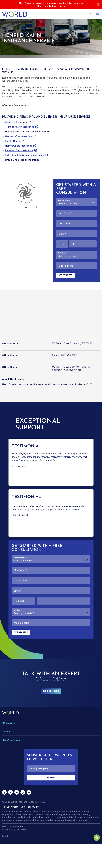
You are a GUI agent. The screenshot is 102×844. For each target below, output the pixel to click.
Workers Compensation (18, 136)
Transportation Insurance (19, 126)
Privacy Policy (11, 806)
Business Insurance (16, 122)
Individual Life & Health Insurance (24, 155)
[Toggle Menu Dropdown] (51, 723)
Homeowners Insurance (18, 145)
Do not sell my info (30, 806)
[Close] (98, 5)
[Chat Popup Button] (97, 837)
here (23, 105)
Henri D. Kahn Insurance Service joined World (27, 384)
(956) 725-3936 (51, 691)
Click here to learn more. (51, 6)
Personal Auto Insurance (19, 150)
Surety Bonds (13, 141)
